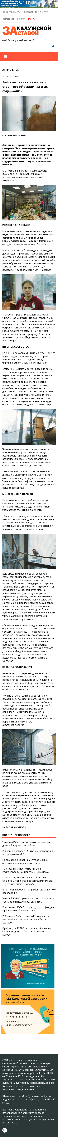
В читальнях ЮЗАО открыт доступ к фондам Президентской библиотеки (28, 909)
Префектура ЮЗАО (11, 11)
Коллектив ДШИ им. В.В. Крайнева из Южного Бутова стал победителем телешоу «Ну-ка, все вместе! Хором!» (27, 881)
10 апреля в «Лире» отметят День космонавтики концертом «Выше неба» (25, 870)
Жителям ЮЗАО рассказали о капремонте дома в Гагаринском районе (26, 844)
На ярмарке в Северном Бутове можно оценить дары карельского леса (25, 861)
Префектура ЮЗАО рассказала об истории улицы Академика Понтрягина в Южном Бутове (26, 931)
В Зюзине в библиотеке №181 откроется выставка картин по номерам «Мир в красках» (25, 919)
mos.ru (31, 18)
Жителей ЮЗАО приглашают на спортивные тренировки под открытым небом (28, 900)
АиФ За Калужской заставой (18, 40)
